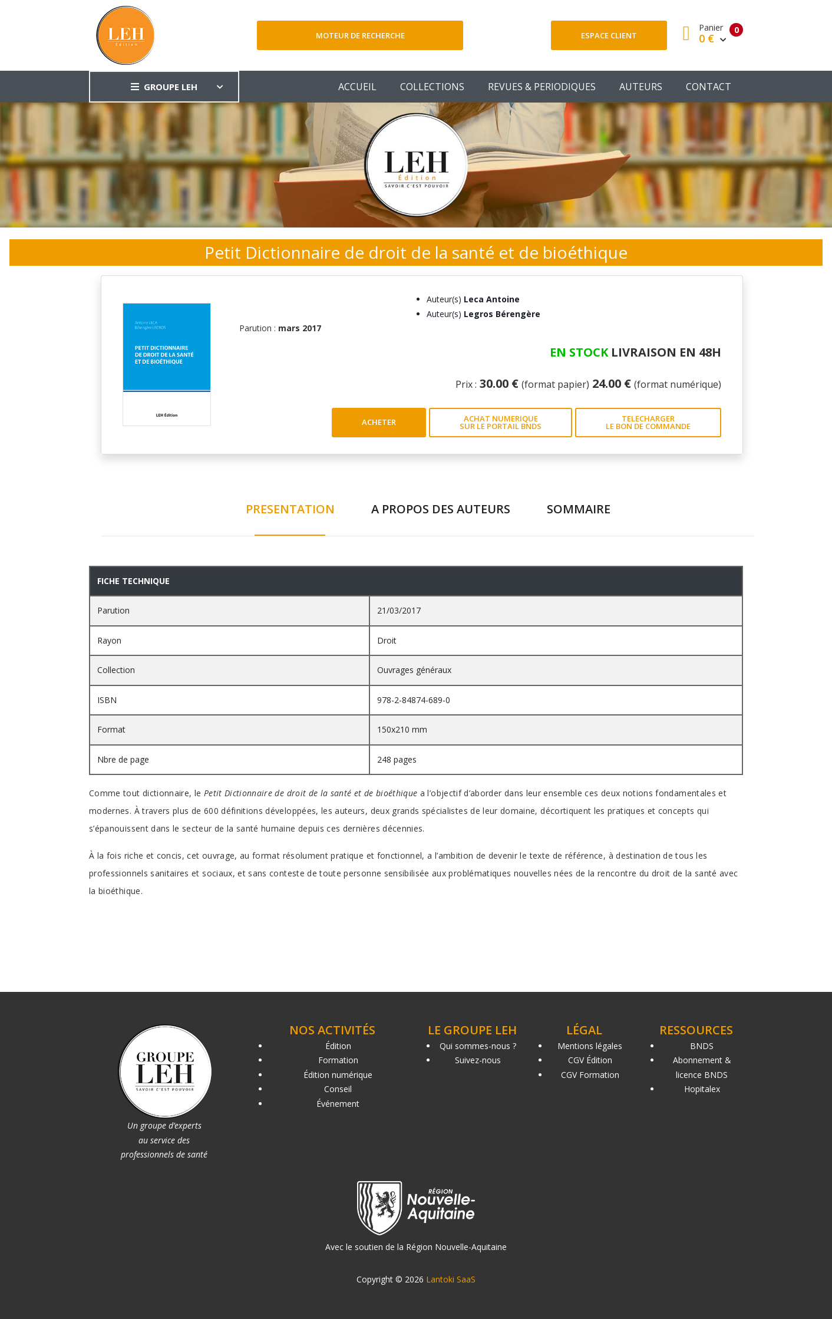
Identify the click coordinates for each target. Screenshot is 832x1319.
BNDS (702, 1045)
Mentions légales (589, 1045)
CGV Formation (590, 1074)
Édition (338, 1045)
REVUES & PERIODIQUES (542, 86)
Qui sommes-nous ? (478, 1045)
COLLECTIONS (432, 86)
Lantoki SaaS (451, 1279)
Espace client (609, 35)
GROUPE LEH (164, 87)
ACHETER (379, 422)
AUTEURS (640, 86)
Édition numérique (337, 1074)
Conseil (338, 1088)
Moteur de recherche (360, 35)
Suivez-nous (478, 1060)
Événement (337, 1103)
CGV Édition (590, 1060)
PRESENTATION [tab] (290, 509)
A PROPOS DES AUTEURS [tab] (440, 509)
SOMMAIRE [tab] (578, 509)
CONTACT (708, 86)
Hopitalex (702, 1088)
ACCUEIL (357, 86)
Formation (338, 1060)
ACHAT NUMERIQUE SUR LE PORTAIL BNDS (501, 422)
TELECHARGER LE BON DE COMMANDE (648, 422)
